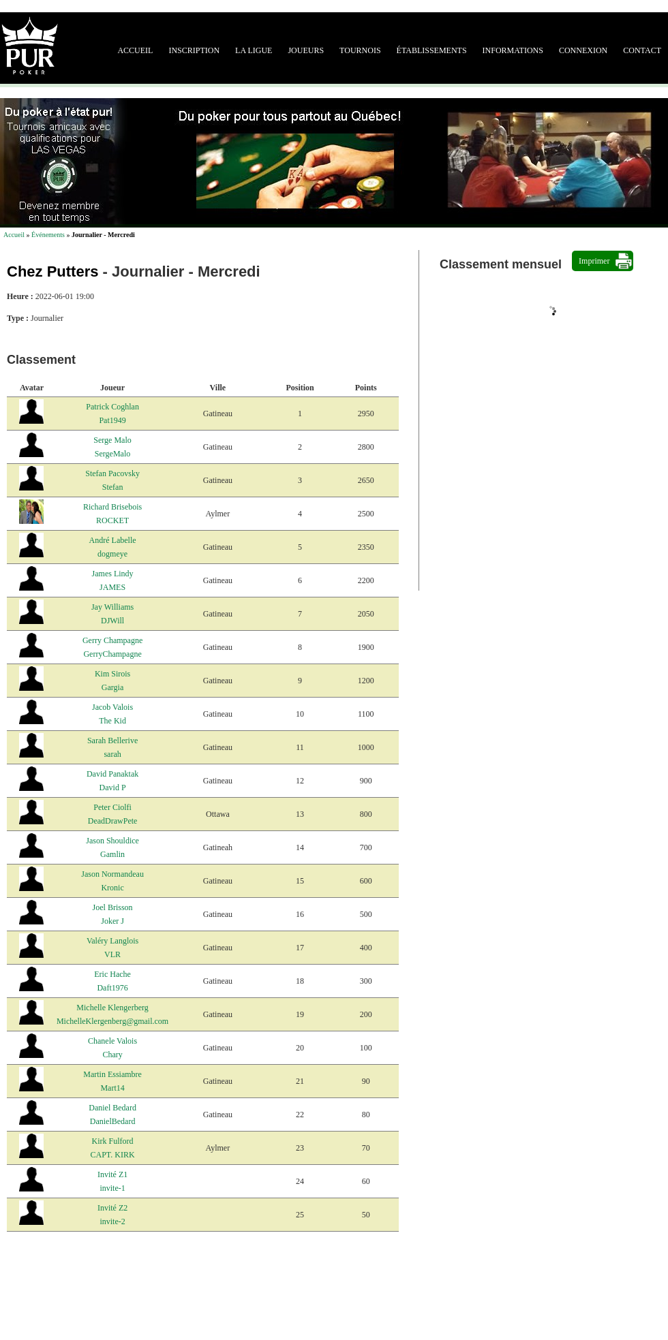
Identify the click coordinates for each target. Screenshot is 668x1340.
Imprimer (594, 261)
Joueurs (306, 50)
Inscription (193, 50)
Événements (48, 234)
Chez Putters (52, 271)
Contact (642, 50)
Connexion (583, 50)
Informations (513, 50)
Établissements (432, 50)
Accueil (135, 50)
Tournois (359, 50)
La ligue (253, 50)
